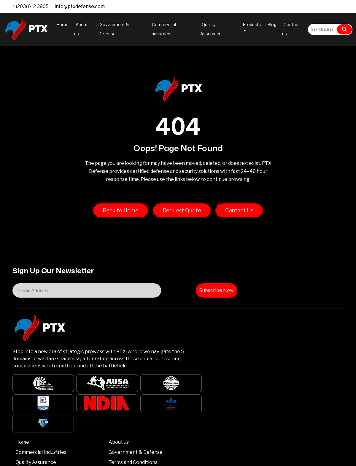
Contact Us (239, 213)
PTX (33, 458)
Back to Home (121, 213)
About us (190, 312)
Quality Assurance (148, 339)
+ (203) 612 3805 (30, 6)
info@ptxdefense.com (80, 6)
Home (62, 24)
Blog (271, 24)
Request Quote (182, 213)
